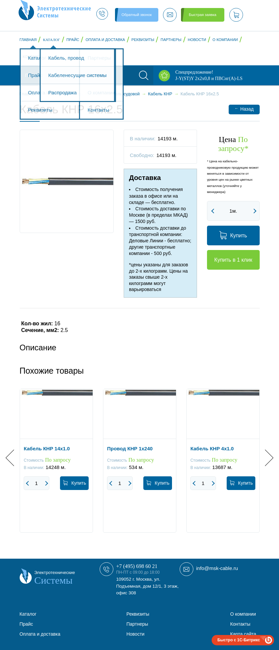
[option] (56, 466)
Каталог (51, 40)
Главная (28, 40)
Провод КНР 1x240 (130, 448)
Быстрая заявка (202, 15)
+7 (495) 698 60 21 (137, 566)
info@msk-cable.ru (217, 568)
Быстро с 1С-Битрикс (238, 640)
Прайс (72, 40)
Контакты (33, 57)
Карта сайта (243, 634)
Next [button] (265, 457)
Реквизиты (142, 40)
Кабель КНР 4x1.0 (212, 448)
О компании (225, 40)
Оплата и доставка (105, 40)
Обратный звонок (137, 15)
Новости (197, 40)
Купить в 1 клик (233, 260)
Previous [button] (14, 457)
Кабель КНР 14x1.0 (47, 448)
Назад (244, 109)
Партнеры (171, 40)
